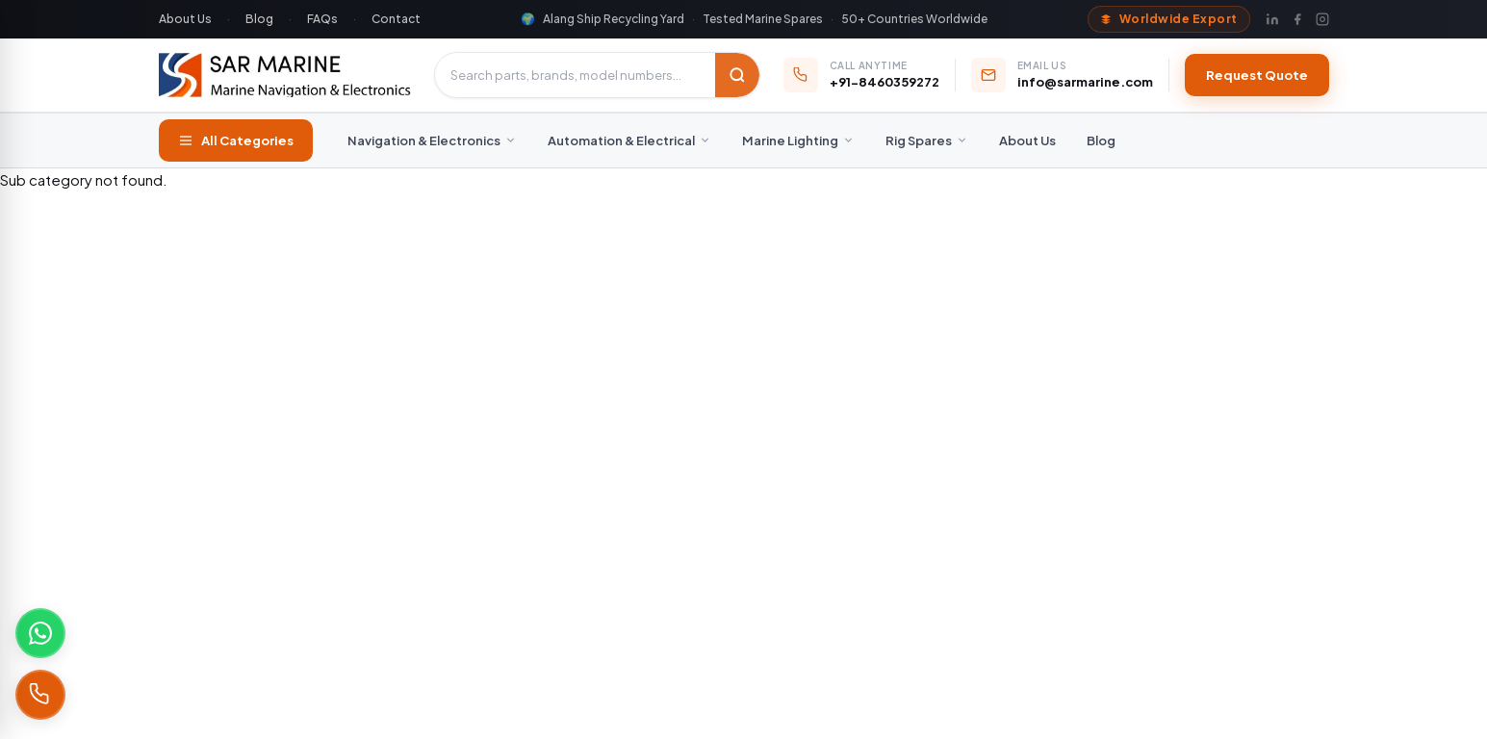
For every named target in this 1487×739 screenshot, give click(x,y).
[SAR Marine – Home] (285, 75)
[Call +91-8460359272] (40, 695)
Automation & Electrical (629, 140)
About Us (185, 19)
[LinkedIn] (1272, 19)
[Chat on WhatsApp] (40, 633)
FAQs (322, 19)
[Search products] (574, 75)
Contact (396, 19)
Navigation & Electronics (432, 140)
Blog (259, 19)
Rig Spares (926, 140)
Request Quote (1257, 75)
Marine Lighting (798, 140)
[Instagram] (1322, 19)
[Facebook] (1297, 19)
